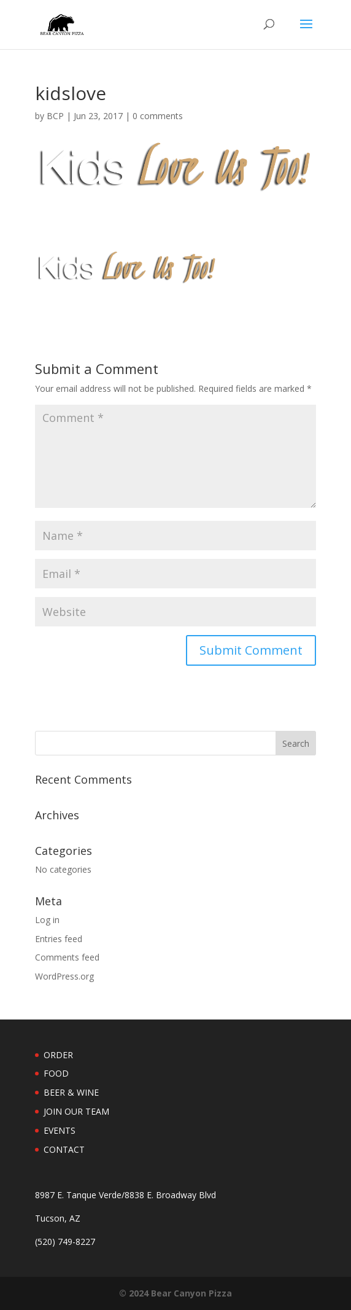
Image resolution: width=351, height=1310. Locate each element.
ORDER (58, 1055)
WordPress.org (64, 976)
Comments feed (67, 957)
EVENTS (59, 1130)
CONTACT (64, 1149)
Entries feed (58, 939)
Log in (47, 920)
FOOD (56, 1073)
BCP (55, 116)
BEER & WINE (71, 1092)
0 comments (158, 116)
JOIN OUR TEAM (76, 1111)
